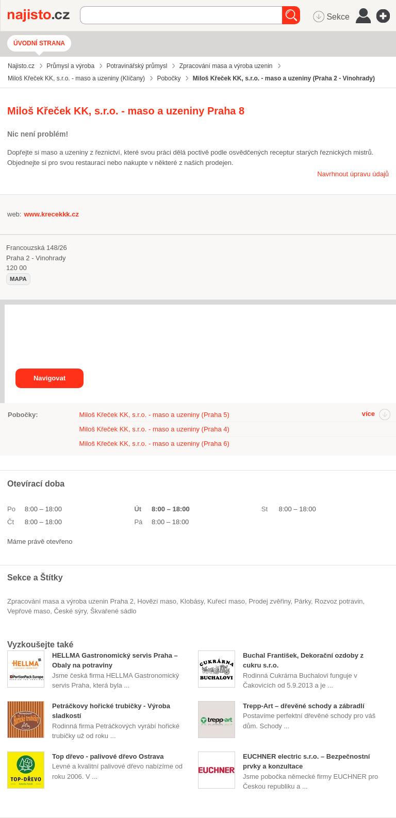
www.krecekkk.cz (51, 214)
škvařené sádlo (113, 611)
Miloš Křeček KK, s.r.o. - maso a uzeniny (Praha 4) (154, 429)
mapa (18, 279)
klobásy (191, 601)
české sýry (70, 611)
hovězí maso (156, 601)
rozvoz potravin (338, 601)
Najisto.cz (44, 15)
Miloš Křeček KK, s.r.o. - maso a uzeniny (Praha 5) (154, 415)
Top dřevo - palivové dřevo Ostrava (108, 756)
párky (302, 601)
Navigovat (49, 378)
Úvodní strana (39, 43)
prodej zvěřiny (269, 601)
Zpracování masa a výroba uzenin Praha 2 (70, 601)
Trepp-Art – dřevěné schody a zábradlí (304, 706)
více (368, 414)
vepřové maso (28, 611)
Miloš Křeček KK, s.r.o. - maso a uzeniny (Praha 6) (154, 443)
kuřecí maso (226, 601)
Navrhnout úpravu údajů (353, 174)
